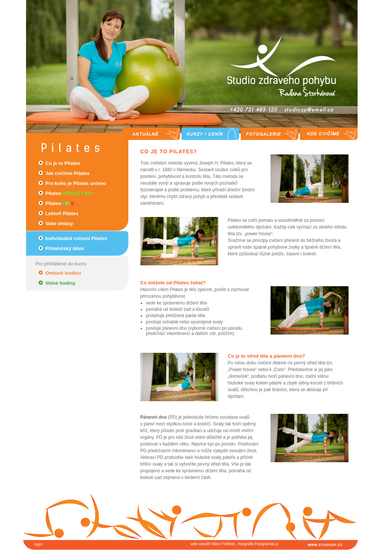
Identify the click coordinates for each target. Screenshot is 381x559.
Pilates (69, 193)
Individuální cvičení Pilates (76, 238)
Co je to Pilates (62, 163)
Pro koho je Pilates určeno (75, 183)
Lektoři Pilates (62, 213)
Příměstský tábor (65, 248)
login (38, 544)
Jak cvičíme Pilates (67, 173)
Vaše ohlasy (59, 223)
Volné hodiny (60, 283)
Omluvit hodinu (63, 273)
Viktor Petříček (223, 544)
